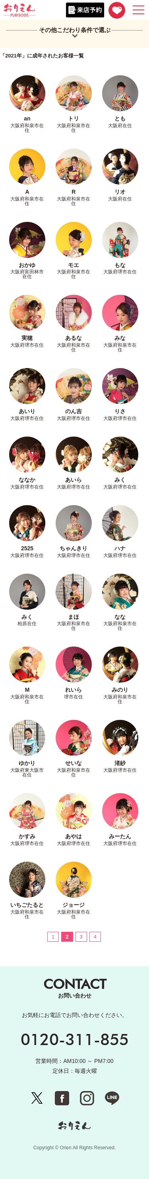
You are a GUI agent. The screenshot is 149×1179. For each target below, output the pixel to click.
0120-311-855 (75, 1039)
